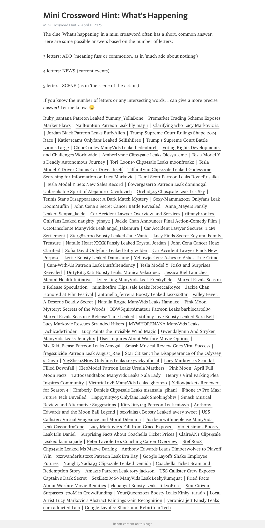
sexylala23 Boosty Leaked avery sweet (158, 412)
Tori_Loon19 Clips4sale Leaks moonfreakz (152, 162)
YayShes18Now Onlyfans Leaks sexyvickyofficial (111, 360)
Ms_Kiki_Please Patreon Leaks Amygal (81, 346)
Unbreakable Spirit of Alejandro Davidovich (87, 191)
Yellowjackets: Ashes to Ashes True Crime (176, 258)
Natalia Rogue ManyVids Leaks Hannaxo (139, 302)
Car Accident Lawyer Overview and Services (135, 214)
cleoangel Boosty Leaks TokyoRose (146, 485)
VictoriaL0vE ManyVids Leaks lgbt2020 (128, 383)
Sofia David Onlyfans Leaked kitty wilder (106, 250)
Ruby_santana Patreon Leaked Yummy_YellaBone (93, 118)
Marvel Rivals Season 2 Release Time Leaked (88, 316)
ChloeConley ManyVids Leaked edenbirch (116, 147)
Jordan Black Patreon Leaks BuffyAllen (86, 133)
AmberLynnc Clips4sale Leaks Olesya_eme (144, 155)
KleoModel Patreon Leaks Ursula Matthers (121, 368)
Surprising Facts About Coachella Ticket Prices (127, 434)
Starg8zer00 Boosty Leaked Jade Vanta (109, 236)
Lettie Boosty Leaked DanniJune (96, 258)
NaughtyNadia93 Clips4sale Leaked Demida (107, 463)
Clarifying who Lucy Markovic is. (186, 125)
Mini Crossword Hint (59, 25)
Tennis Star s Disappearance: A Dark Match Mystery (95, 199)
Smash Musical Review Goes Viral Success (167, 346)
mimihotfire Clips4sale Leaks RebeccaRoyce (136, 287)
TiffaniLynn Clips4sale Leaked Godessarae (169, 169)
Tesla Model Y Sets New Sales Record (85, 184)
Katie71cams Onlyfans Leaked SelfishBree (99, 140)
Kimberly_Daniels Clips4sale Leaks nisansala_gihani (125, 390)
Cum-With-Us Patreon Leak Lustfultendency (91, 265)
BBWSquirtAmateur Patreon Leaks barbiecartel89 (160, 309)
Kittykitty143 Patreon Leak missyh (155, 405)
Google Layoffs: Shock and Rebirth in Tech (128, 507)
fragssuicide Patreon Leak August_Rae (81, 353)
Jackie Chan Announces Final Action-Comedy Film (166, 221)
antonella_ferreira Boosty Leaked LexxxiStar (143, 294)
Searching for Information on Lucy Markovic (88, 177)
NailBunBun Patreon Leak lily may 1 (112, 125)
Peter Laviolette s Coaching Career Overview (132, 441)
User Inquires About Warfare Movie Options (144, 338)
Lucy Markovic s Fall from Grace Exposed (131, 427)
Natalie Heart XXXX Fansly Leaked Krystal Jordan (116, 243)
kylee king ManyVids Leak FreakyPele (134, 279)
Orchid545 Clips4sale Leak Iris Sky (171, 191)
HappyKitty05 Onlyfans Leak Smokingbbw (133, 397)
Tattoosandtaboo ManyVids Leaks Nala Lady (116, 375)
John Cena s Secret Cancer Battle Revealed (117, 206)
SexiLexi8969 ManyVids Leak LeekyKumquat (137, 478)
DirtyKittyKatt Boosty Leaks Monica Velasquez (113, 272)
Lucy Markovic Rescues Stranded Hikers (83, 324)
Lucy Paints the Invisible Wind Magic (119, 331)
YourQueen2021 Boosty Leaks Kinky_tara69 (161, 493)
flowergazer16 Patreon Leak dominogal (167, 184)
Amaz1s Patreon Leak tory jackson (119, 471)
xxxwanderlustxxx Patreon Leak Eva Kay (97, 456)
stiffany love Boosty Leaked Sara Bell (176, 316)
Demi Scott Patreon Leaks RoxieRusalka (178, 177)
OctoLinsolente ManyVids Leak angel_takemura (91, 228)
